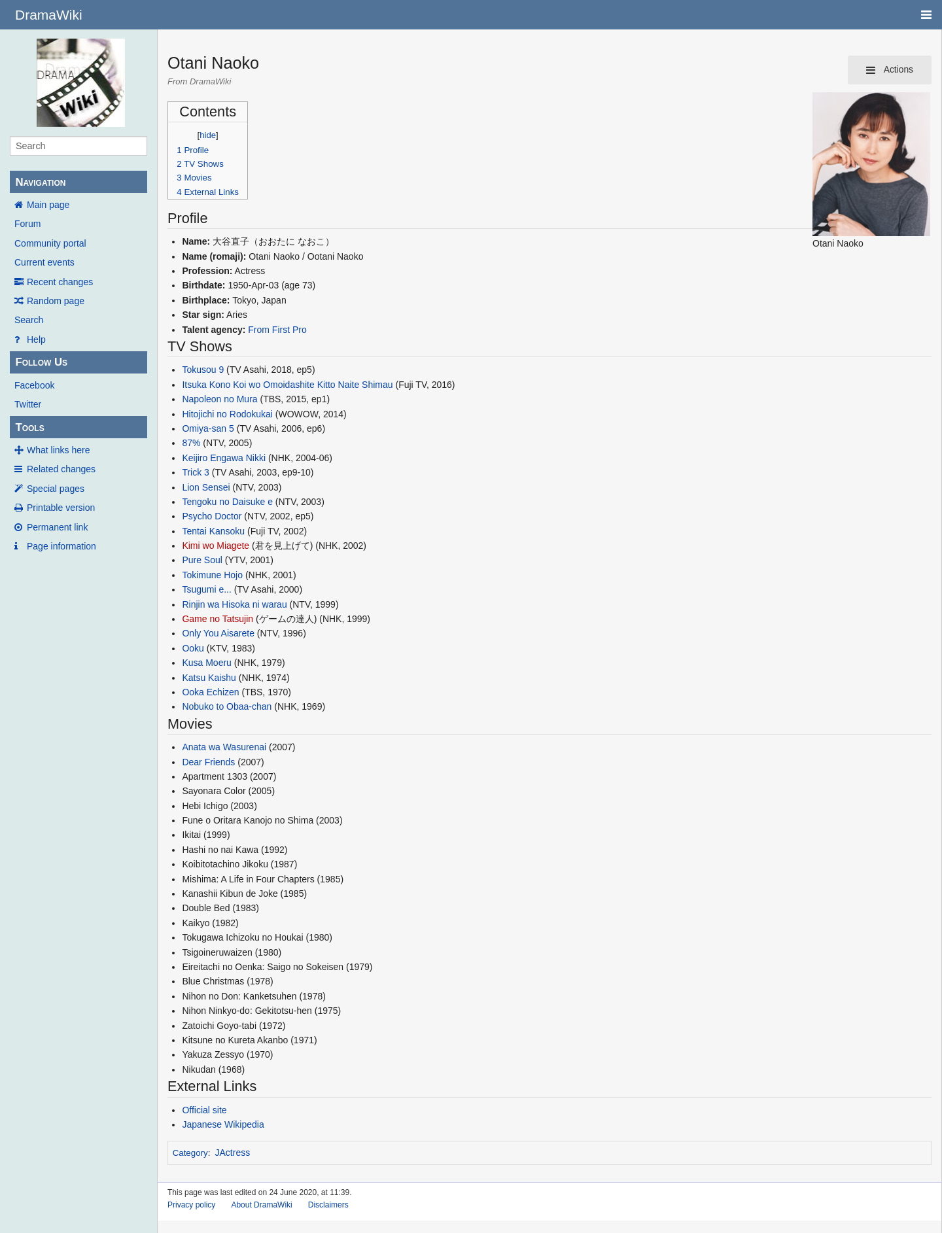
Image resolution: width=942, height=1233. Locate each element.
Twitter (27, 404)
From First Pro (277, 329)
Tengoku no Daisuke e (227, 501)
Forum (27, 223)
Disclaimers (328, 1204)
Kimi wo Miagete (215, 545)
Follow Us (41, 362)
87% (191, 443)
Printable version (61, 507)
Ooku (192, 648)
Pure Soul (202, 560)
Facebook (34, 385)
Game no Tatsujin (217, 619)
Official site (204, 1110)
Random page (55, 301)
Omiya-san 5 (208, 428)
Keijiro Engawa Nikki (224, 458)
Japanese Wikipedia (223, 1124)
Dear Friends (208, 762)
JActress (233, 1152)
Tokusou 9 (203, 369)
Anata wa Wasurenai (224, 747)
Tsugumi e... (206, 589)
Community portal (50, 243)
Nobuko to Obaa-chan (226, 706)
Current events (44, 262)
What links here (58, 450)
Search (28, 320)
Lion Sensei (206, 487)
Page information (61, 546)
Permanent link (57, 527)
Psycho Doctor (211, 516)
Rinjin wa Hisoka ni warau (234, 604)
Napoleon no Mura (219, 399)
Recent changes (60, 282)
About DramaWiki (261, 1204)
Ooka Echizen (210, 692)
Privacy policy (191, 1204)
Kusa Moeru (206, 662)
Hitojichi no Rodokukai (227, 414)
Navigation (40, 182)
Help (36, 339)
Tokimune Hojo (212, 575)
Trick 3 (195, 472)
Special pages (55, 488)
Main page (48, 205)
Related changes (61, 469)
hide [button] (208, 135)
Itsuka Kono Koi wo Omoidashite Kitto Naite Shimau (287, 384)
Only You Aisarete (218, 633)
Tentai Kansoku (213, 531)
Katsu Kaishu (209, 677)
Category (190, 1153)
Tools (29, 427)
